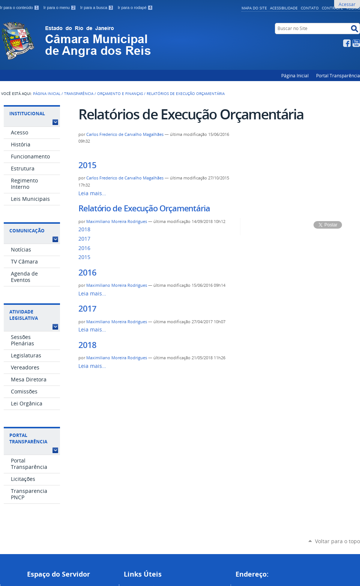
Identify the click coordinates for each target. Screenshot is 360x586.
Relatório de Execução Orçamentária (144, 208)
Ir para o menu (60, 7)
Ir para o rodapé (135, 7)
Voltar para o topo (337, 541)
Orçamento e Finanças (120, 93)
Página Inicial (295, 75)
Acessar (347, 4)
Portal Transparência (338, 75)
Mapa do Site (254, 8)
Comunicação (27, 230)
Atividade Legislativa (23, 315)
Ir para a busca (97, 7)
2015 (87, 165)
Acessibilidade (284, 8)
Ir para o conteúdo (20, 7)
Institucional (27, 113)
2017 (84, 238)
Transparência (78, 93)
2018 (84, 229)
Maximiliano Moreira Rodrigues (116, 221)
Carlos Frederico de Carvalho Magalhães (125, 134)
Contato (310, 8)
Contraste (332, 8)
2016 (84, 248)
